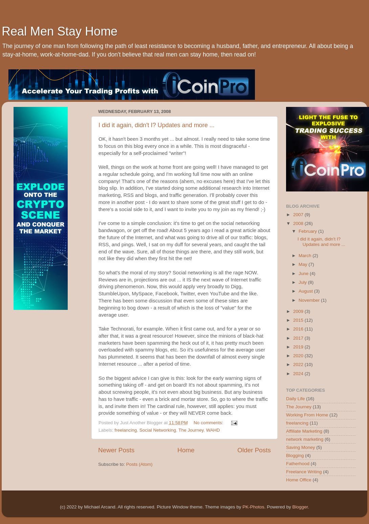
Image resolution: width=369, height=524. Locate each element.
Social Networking (157, 430)
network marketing (304, 439)
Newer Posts (116, 450)
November (310, 300)
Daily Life (295, 398)
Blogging (295, 455)
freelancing (125, 430)
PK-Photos (253, 506)
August (306, 291)
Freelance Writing (304, 471)
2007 (299, 214)
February (308, 231)
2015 (299, 320)
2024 (299, 373)
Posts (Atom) (139, 464)
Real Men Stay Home (59, 31)
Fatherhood (297, 463)
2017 (299, 338)
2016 (299, 329)
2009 (299, 311)
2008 (299, 223)
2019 (299, 346)
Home (185, 450)
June (304, 273)
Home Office (298, 479)
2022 (299, 364)
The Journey (190, 430)
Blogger (300, 506)
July (303, 282)
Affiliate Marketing (304, 431)
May (303, 264)
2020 (299, 355)
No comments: (209, 422)
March (305, 255)
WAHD (213, 430)
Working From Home (307, 414)
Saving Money (300, 447)
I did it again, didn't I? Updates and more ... (157, 125)
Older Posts (254, 450)
